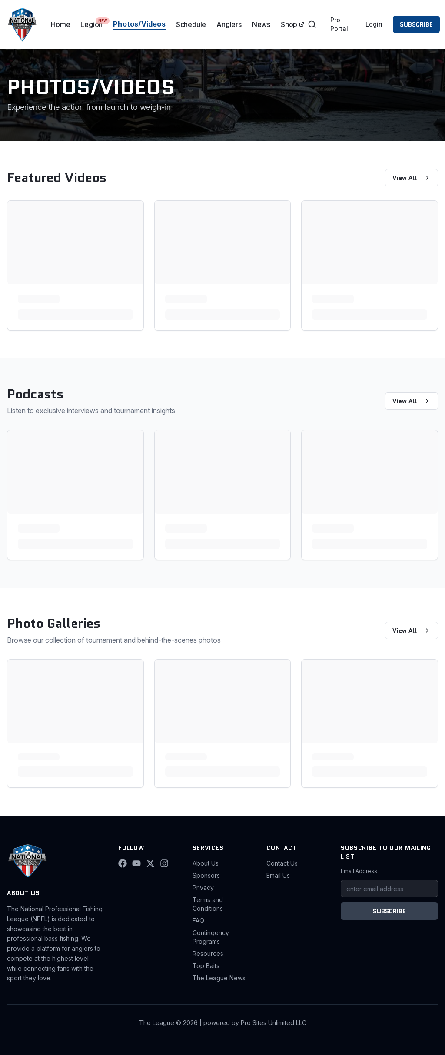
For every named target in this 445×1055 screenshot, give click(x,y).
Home (60, 24)
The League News (219, 978)
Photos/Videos (139, 24)
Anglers (229, 24)
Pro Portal (339, 24)
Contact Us (282, 863)
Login (373, 24)
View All (411, 177)
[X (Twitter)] (150, 863)
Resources (208, 953)
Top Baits (206, 965)
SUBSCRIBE (416, 24)
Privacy (203, 887)
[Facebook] (122, 863)
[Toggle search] (312, 24)
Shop (292, 24)
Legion (91, 24)
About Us (206, 863)
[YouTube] (136, 863)
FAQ (198, 920)
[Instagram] (164, 863)
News (261, 24)
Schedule (191, 24)
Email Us (278, 875)
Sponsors (206, 875)
